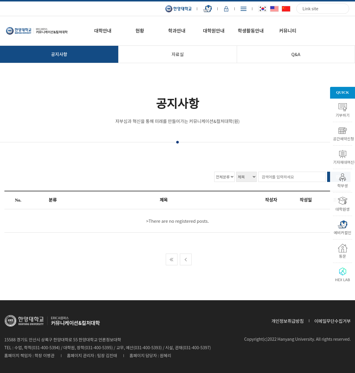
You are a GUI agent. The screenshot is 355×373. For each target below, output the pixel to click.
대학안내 (102, 30)
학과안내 (176, 30)
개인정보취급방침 (287, 321)
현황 (140, 30)
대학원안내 (214, 30)
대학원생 (343, 208)
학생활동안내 (250, 30)
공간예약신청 (342, 138)
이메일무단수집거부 (332, 321)
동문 (342, 255)
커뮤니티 (287, 30)
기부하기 (343, 114)
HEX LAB (342, 279)
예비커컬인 (342, 232)
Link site (310, 8)
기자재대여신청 (342, 161)
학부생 (342, 185)
